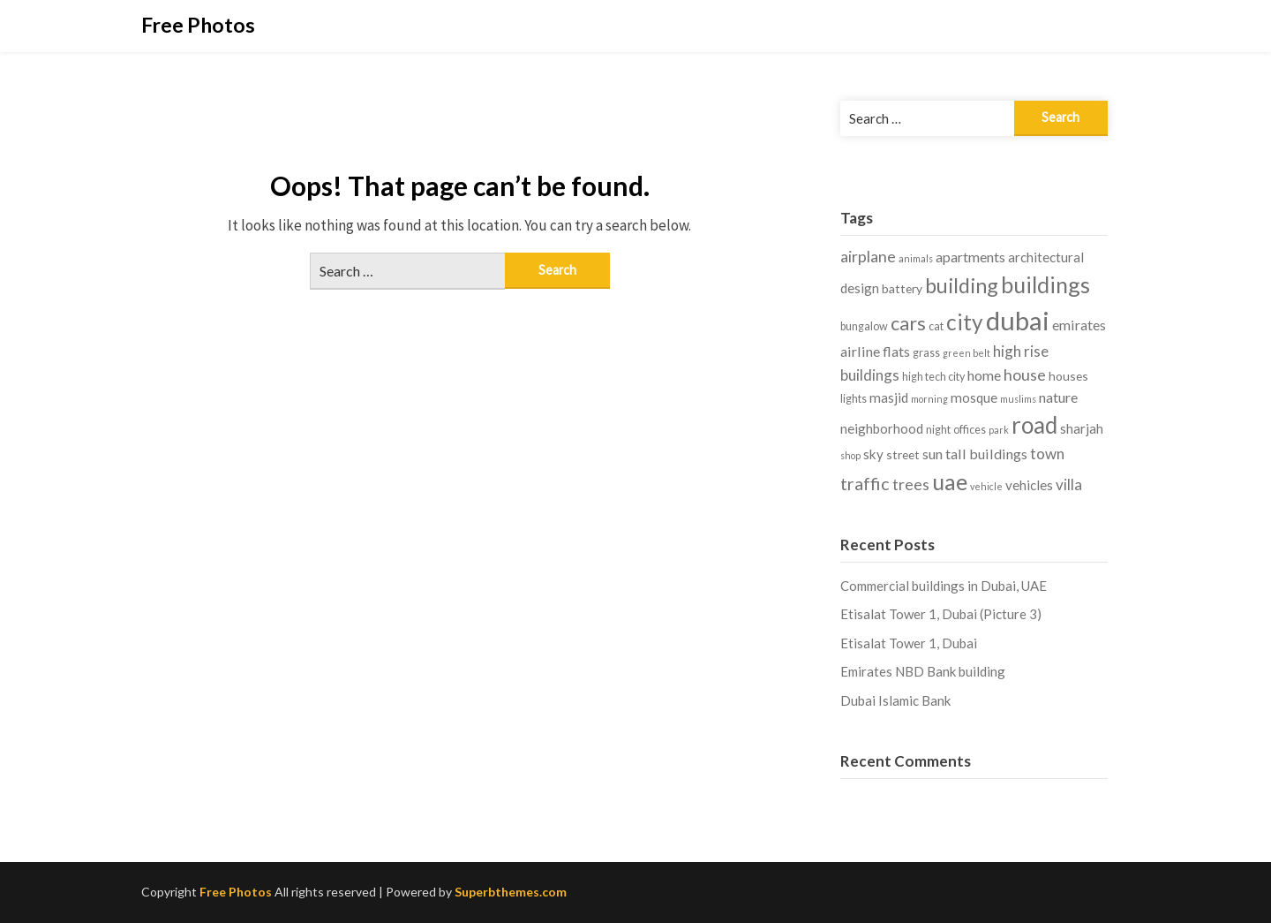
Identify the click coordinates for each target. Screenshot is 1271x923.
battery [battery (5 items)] (902, 288)
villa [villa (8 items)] (1069, 484)
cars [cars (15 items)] (908, 323)
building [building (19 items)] (961, 285)
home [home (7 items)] (984, 375)
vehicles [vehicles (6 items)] (1029, 485)
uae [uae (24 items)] (949, 481)
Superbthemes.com (511, 891)
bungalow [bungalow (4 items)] (864, 326)
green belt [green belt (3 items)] (966, 353)
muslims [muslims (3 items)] (1018, 399)
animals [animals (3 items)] (916, 258)
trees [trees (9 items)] (910, 484)
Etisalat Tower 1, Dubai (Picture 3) (941, 614)
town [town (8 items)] (1047, 453)
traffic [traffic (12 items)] (865, 483)
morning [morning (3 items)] (929, 399)
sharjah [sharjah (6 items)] (1081, 428)
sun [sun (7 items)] (932, 453)
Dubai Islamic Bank (895, 700)
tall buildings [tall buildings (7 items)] (986, 453)
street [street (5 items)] (903, 454)
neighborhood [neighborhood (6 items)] (881, 428)
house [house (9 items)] (1025, 374)
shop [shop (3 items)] (850, 455)
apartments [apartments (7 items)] (970, 256)
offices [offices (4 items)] (969, 429)
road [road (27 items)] (1034, 425)
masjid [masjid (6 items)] (888, 397)
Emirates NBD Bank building (922, 671)
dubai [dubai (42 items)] (1017, 320)
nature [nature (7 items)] (1058, 397)
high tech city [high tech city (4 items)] (933, 376)
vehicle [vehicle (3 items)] (986, 486)
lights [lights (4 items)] (853, 398)
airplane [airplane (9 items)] (868, 256)
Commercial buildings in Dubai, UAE (943, 586)
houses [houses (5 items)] (1068, 375)
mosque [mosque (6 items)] (974, 397)
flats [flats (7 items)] (896, 351)
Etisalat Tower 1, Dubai (908, 643)
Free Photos (198, 24)
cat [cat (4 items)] (936, 326)
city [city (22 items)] (964, 322)
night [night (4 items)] (938, 429)
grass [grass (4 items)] (926, 352)
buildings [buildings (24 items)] (1045, 284)
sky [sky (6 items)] (873, 454)
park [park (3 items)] (999, 429)
